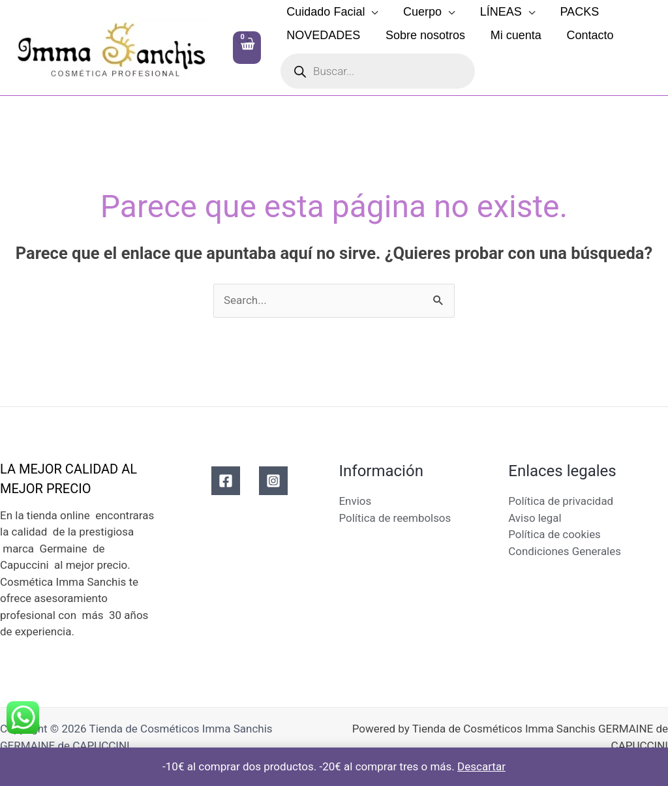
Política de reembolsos (395, 517)
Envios (355, 500)
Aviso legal (535, 517)
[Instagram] (273, 480)
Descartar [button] (481, 766)
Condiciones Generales (565, 551)
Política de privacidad (561, 500)
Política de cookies (554, 534)
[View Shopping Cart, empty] (247, 47)
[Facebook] (225, 480)
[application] (370, 11)
